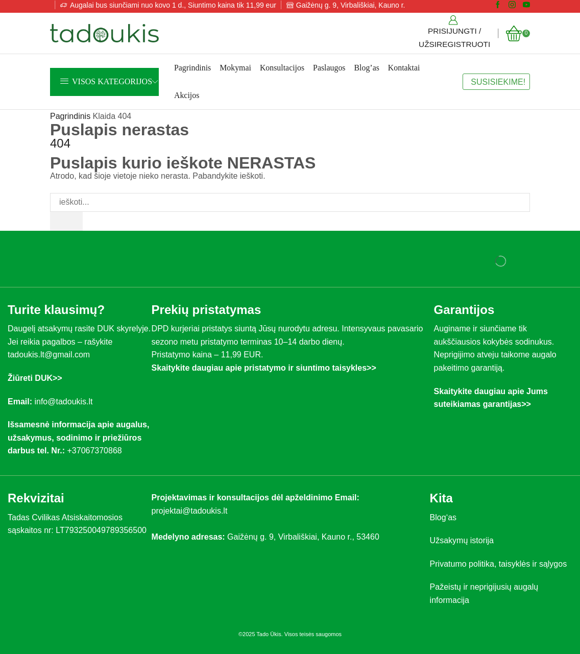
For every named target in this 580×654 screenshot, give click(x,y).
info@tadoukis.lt (63, 401)
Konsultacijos (282, 67)
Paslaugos (329, 67)
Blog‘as (443, 517)
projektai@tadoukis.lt (190, 510)
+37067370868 (96, 450)
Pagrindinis (192, 67)
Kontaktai (404, 67)
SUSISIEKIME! (498, 81)
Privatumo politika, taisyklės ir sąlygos (498, 564)
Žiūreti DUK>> (35, 378)
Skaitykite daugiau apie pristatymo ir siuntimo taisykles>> (264, 368)
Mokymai (235, 67)
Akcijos (186, 95)
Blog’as (366, 67)
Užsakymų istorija (462, 540)
